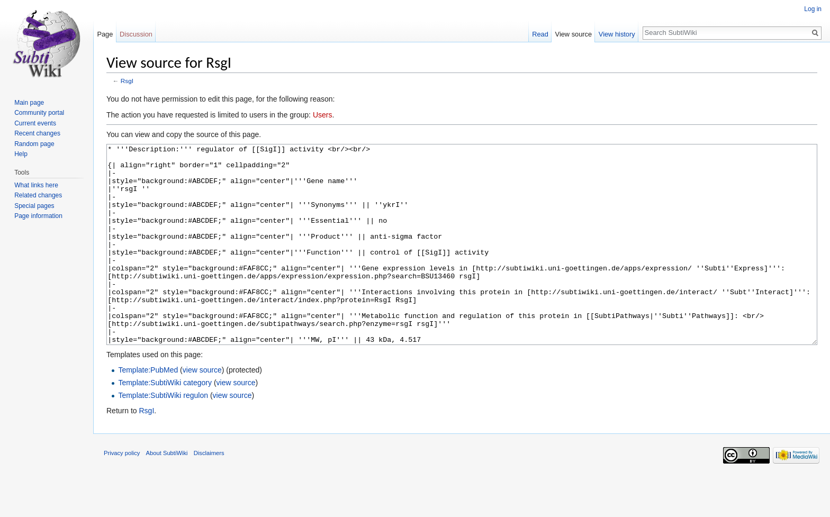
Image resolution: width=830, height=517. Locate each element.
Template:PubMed (148, 409)
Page (105, 34)
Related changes (38, 195)
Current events (35, 123)
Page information (38, 216)
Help (21, 154)
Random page (34, 144)
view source (202, 409)
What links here (36, 185)
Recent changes (37, 133)
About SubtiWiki (167, 492)
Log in (813, 9)
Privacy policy (122, 492)
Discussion (136, 34)
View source (573, 34)
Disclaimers (209, 492)
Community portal (39, 112)
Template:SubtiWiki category (165, 422)
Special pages (34, 206)
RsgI (127, 80)
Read (540, 34)
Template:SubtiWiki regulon (163, 435)
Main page (29, 102)
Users (322, 115)
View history (617, 34)
